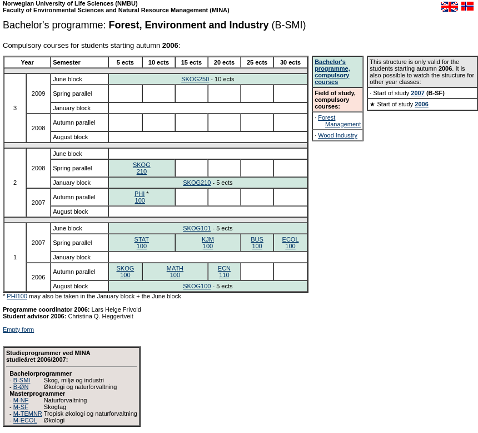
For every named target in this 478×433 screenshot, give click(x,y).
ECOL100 (290, 242)
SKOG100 (125, 271)
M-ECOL (25, 420)
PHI (140, 193)
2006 (421, 104)
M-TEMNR (27, 413)
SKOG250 (195, 79)
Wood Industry (337, 135)
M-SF (20, 407)
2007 (417, 93)
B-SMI (22, 380)
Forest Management (339, 120)
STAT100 (142, 242)
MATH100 (175, 271)
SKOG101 (197, 228)
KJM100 (208, 242)
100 (140, 200)
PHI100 (17, 296)
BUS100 (257, 242)
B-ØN (21, 386)
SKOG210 (142, 168)
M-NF (21, 400)
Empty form (18, 329)
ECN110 (224, 271)
